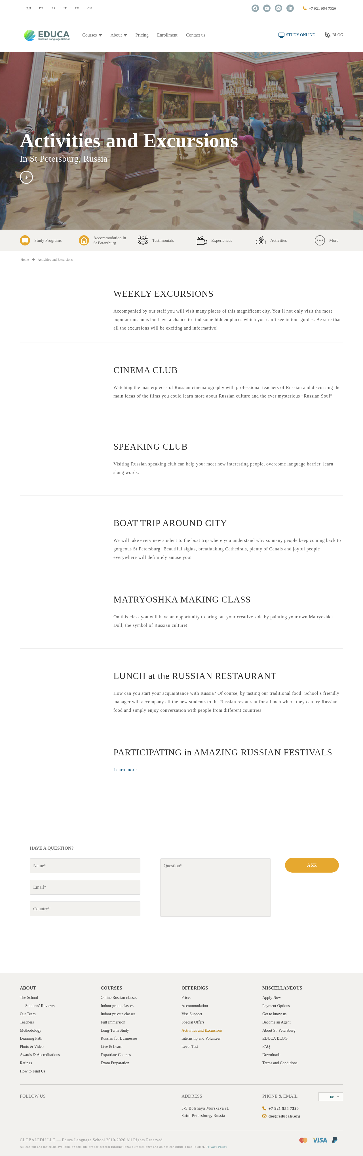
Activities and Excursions (202, 1031)
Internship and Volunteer (201, 1039)
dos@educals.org (285, 1116)
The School (29, 998)
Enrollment (167, 35)
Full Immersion (113, 1022)
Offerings (195, 988)
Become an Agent (276, 1022)
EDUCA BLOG (275, 1039)
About (119, 35)
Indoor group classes (117, 1006)
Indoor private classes (118, 1014)
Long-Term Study (115, 1031)
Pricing (142, 35)
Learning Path (31, 1039)
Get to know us (274, 1014)
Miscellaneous (282, 988)
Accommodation (195, 1006)
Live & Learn (111, 1047)
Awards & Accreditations (40, 1055)
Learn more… (127, 769)
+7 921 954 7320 (322, 8)
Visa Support (192, 1014)
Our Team (28, 1014)
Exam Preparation (115, 1063)
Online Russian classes (119, 998)
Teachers (27, 1022)
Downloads (271, 1055)
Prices (186, 998)
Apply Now (271, 998)
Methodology (30, 1031)
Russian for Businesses (119, 1039)
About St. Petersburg (279, 1031)
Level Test (190, 1047)
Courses (92, 35)
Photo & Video (32, 1047)
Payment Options (276, 1006)
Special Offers (193, 1022)
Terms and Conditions (279, 1063)
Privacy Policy (217, 1147)
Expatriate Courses (116, 1055)
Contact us (195, 35)
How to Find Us (32, 1071)
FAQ (266, 1047)
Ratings (26, 1063)
